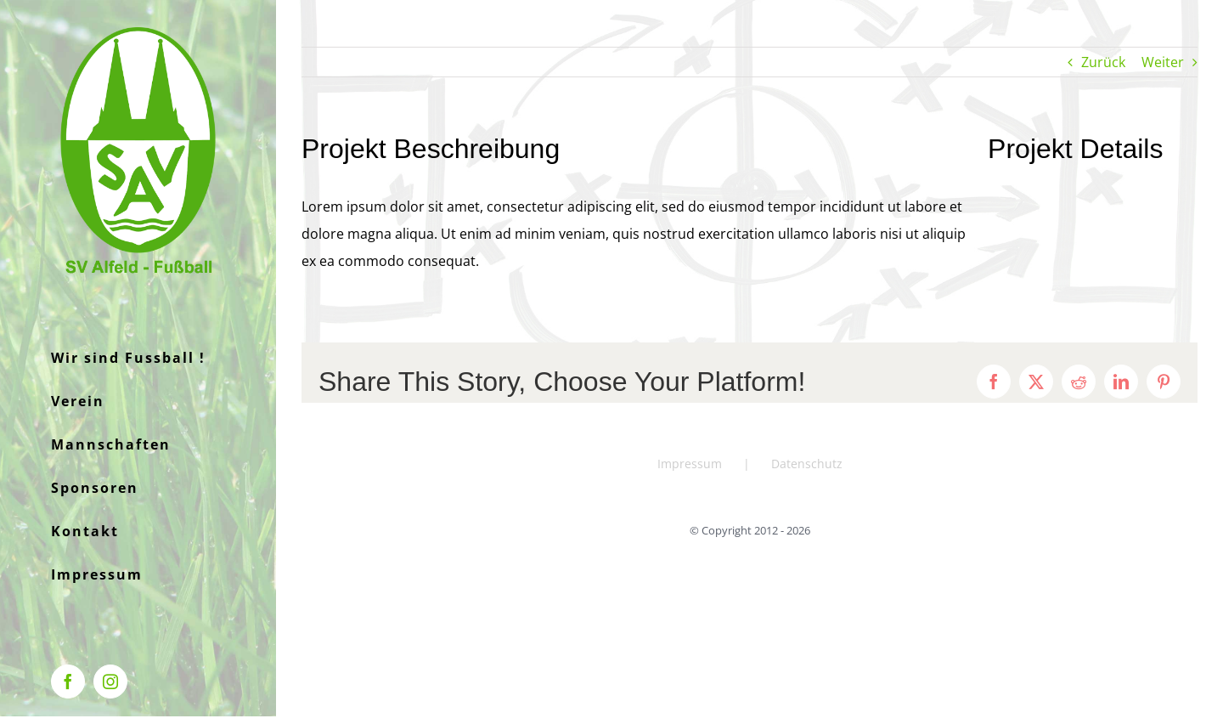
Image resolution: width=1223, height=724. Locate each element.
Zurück (1103, 62)
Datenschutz (807, 463)
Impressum (689, 463)
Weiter (1162, 62)
